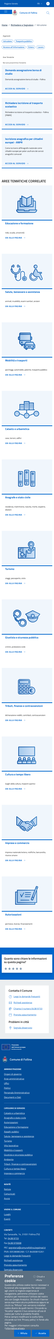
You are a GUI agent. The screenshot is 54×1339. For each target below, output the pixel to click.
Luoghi (7, 1214)
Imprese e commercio (14, 1173)
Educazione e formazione (16, 1127)
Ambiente (9, 1159)
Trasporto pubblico (24, 41)
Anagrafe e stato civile (15, 1117)
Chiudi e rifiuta (41, 1278)
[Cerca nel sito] (48, 13)
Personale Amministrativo (17, 1092)
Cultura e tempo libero (15, 1168)
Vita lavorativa (11, 1145)
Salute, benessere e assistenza (19, 1136)
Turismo (8, 1141)
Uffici (6, 1083)
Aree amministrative (14, 1078)
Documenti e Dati (12, 1097)
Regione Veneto (11, 3)
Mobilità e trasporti (13, 1150)
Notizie (7, 1189)
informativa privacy (15, 1328)
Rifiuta (24, 1333)
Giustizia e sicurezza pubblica (18, 1155)
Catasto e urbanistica (14, 1113)
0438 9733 (13, 1238)
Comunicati (9, 1194)
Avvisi (7, 1198)
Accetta (42, 1333)
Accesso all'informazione (13, 47)
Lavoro (40, 47)
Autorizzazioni (11, 1122)
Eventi (7, 1219)
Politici (7, 1088)
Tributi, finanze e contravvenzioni (20, 1164)
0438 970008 (14, 1243)
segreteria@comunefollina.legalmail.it (27, 1247)
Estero (31, 47)
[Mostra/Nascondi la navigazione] (5, 11)
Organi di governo (12, 1074)
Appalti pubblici (11, 1131)
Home (4, 25)
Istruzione (7, 41)
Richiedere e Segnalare (22, 25)
